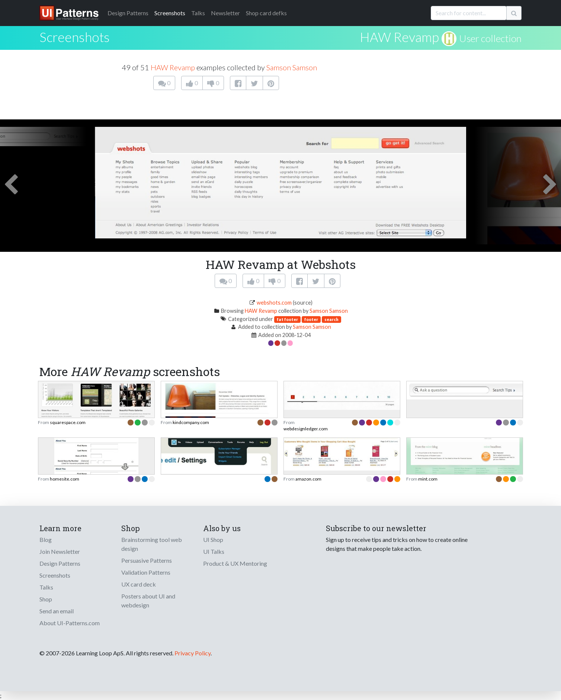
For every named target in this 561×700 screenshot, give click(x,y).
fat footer (287, 319)
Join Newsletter (59, 551)
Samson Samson (291, 67)
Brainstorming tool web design (151, 544)
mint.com (427, 479)
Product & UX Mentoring (235, 563)
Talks (198, 12)
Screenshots (169, 12)
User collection (490, 38)
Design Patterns (59, 563)
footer (311, 319)
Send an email (56, 610)
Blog (45, 539)
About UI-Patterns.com (69, 622)
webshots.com (274, 302)
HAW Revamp (399, 37)
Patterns (128, 12)
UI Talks (213, 551)
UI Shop (213, 539)
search (331, 319)
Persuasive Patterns (146, 560)
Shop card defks (266, 12)
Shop (45, 599)
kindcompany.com (191, 422)
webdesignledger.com (305, 428)
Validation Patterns (145, 572)
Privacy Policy (192, 652)
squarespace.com (68, 422)
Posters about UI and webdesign (148, 601)
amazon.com (308, 479)
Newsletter (225, 12)
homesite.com (64, 479)
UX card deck (138, 584)
